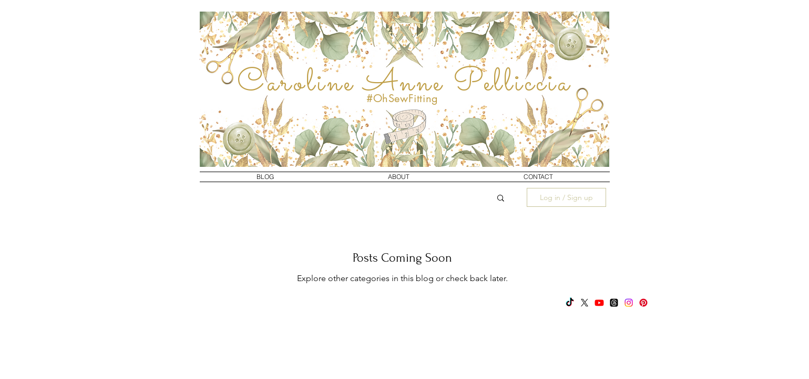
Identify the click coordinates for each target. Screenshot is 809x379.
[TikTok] (570, 302)
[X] (584, 302)
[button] (501, 198)
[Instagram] (628, 302)
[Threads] (614, 302)
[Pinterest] (643, 302)
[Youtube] (599, 302)
